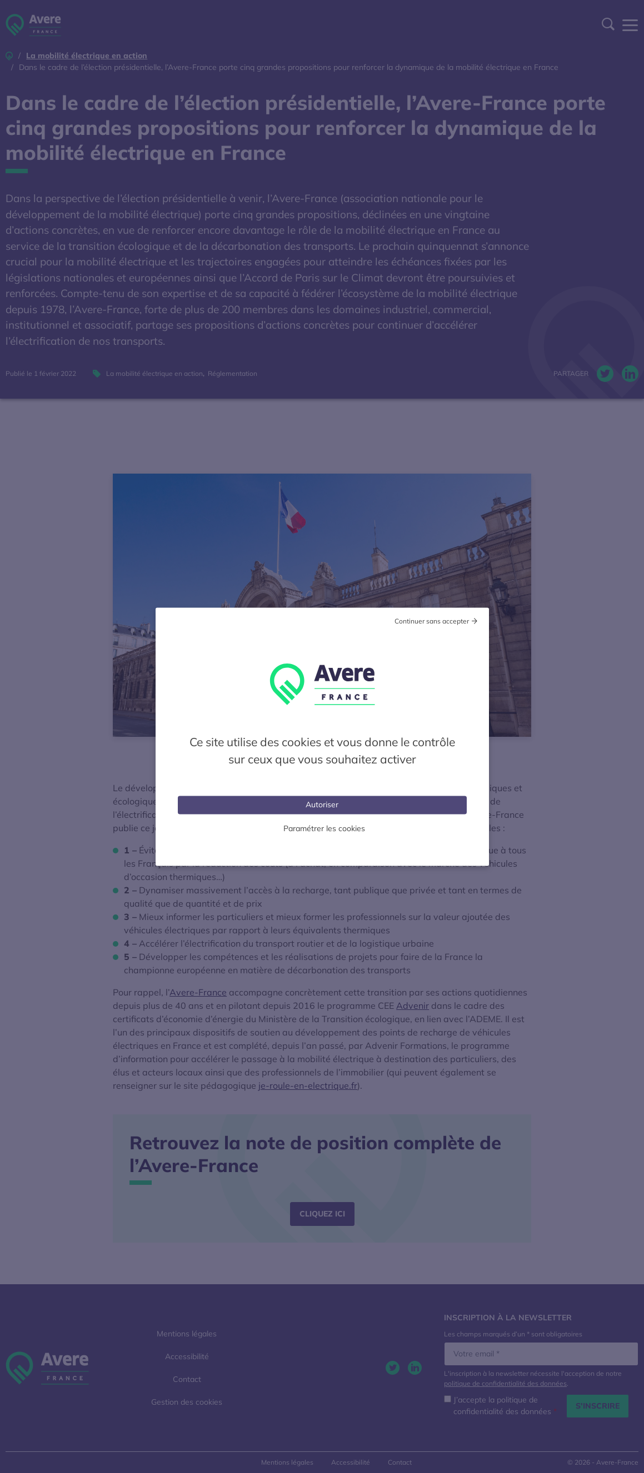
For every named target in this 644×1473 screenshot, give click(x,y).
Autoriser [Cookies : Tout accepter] (322, 804)
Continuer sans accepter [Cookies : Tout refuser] (432, 620)
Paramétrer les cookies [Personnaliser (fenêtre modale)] (324, 828)
